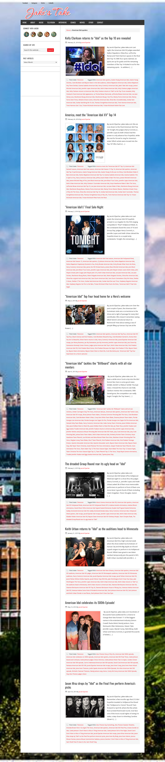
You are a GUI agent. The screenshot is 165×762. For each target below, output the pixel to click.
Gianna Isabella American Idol (88, 85)
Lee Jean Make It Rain (113, 186)
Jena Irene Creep (116, 665)
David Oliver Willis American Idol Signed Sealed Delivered (92, 508)
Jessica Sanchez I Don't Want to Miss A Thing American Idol (119, 739)
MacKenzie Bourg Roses (77, 189)
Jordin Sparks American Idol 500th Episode (102, 668)
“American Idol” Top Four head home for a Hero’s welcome (97, 296)
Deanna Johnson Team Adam (123, 417)
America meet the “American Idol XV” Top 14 (110, 166)
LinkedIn (51, 3)
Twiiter (43, 3)
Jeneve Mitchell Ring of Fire (78, 180)
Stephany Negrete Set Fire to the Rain (81, 284)
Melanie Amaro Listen (86, 100)
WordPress (133, 758)
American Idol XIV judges (83, 573)
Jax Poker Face (118, 426)
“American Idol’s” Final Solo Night (84, 207)
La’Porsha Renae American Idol (121, 94)
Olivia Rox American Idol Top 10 (90, 192)
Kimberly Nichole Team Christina (120, 434)
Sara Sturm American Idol (99, 278)
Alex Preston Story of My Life (105, 654)
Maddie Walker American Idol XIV (77, 516)
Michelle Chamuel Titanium (81, 671)
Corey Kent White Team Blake (104, 417)
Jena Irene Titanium (82, 668)
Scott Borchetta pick (112, 351)
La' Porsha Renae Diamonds (102, 94)
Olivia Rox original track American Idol (78, 278)
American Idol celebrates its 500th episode (79, 657)
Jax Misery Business (77, 342)
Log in (140, 758)
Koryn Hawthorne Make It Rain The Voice (123, 183)
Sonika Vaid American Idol (109, 192)
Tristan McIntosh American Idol (93, 105)
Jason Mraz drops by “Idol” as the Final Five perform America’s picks (100, 685)
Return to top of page (30, 758)
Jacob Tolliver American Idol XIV (127, 576)
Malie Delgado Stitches (114, 275)
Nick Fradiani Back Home (86, 348)
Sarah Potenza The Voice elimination (98, 446)
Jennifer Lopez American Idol (91, 88)
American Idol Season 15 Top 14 (105, 169)
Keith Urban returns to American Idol (99, 585)
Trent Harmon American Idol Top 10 (119, 195)
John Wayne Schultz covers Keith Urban (122, 270)
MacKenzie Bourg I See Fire (104, 97)
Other (91, 22)
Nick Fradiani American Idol (110, 440)
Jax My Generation (90, 342)
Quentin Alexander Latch (101, 443)
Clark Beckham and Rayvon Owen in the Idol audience (89, 83)
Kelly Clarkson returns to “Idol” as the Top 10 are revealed (98, 38)
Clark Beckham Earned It (120, 337)
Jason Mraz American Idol (125, 733)
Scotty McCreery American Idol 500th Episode (122, 671)
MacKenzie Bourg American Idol (84, 97)
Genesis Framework (121, 758)
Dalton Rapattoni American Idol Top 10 (91, 175)
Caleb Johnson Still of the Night (117, 730)
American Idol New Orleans (105, 570)
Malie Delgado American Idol (96, 275)
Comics (73, 22)
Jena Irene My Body (112, 736)
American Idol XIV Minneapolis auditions (105, 573)
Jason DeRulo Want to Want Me (79, 426)
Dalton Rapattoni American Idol (117, 83)
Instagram (34, 3)
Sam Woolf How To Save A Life (76, 742)
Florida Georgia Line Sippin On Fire (95, 420)
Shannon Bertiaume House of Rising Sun (108, 587)
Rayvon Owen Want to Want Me (95, 351)
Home (25, 22)
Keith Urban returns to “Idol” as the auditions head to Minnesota (101, 528)
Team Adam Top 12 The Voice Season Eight (94, 449)
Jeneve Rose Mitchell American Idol (116, 267)
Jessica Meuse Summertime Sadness (88, 739)
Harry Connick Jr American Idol (108, 85)
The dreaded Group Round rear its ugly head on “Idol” (95, 463)
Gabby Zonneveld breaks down (99, 511)
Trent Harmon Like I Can (74, 105)
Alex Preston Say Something (105, 725)
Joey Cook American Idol (121, 432)
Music (41, 22)
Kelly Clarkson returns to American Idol (82, 91)
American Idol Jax (99, 412)
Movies (82, 22)
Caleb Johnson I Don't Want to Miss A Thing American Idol (88, 730)
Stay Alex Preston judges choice (76, 674)
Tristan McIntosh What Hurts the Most (94, 198)
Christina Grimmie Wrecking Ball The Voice (114, 415)
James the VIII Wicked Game (95, 267)
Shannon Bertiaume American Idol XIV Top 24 (80, 587)
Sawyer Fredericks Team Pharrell (121, 446)
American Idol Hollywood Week (124, 258)
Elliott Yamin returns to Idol (88, 340)
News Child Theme (104, 758)
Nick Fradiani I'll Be (122, 348)
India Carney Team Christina (112, 423)
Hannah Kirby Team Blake (74, 423)
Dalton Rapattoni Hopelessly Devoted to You (80, 264)
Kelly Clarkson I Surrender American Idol (96, 183)
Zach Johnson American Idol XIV (118, 590)
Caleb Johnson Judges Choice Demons (92, 660)
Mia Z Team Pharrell (94, 440)
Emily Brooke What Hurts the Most (124, 264)
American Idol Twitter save (129, 412)
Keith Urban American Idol (109, 88)
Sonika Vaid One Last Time (110, 281)
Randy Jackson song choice (98, 671)
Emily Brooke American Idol (104, 264)
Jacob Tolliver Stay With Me (98, 579)
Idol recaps (79, 514)
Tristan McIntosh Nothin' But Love (114, 105)
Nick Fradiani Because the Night (105, 348)
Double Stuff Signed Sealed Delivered (123, 508)
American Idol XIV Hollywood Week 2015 (96, 505)
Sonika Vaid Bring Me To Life (85, 103)
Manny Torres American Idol (122, 97)
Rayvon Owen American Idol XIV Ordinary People (103, 516)
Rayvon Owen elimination (77, 351)
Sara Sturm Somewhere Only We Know (121, 278)
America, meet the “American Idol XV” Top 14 (90, 114)
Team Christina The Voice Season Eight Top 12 (80, 451)
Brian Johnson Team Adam (91, 415)
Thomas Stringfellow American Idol (106, 103)
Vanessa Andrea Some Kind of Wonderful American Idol (89, 590)
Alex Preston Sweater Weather (124, 725)
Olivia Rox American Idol (101, 100)
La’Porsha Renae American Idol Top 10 (78, 186)
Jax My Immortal (102, 342)
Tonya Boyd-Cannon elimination (127, 451)
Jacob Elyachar (85, 42)
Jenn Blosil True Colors (111, 180)
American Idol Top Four (118, 334)
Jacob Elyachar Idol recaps (92, 514)
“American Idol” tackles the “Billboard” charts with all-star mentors (98, 365)
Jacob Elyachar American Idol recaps (104, 576)
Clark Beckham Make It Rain (85, 417)
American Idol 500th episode (124, 654)
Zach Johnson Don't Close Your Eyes (102, 593)
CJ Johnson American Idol (106, 261)
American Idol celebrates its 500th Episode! (90, 602)
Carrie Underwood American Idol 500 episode (98, 663)
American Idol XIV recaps (74, 415)
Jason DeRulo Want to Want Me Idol (101, 426)
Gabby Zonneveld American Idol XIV (77, 511)
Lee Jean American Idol (98, 186)
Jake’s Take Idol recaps (126, 85)
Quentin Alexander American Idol (82, 443)
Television (51, 22)
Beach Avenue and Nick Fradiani (82, 337)
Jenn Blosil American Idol (95, 180)
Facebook (25, 3)
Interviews (63, 22)
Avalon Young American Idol (120, 80)
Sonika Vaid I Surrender (125, 192)
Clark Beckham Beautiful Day (102, 337)
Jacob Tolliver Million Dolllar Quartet (77, 579)
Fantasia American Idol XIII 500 (76, 665)
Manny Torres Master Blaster (113, 189)
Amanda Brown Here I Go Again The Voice (79, 728)
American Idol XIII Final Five (118, 728)
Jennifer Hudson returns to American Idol (102, 429)
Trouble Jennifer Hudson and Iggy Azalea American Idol (83, 454)
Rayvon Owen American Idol (118, 443)
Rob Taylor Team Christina (78, 446)
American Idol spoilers (103, 80)
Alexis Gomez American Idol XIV (106, 502)
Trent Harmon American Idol (127, 103)
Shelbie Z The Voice (78, 281)
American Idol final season (85, 169)
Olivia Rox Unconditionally (118, 100)
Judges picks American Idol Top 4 (99, 345)
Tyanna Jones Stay (107, 454)
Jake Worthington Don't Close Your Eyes (120, 579)
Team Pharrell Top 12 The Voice (106, 451)
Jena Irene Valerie (124, 736)
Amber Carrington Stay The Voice (82, 412)
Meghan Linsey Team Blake (79, 440)
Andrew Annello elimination (118, 505)
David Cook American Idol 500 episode (126, 663)
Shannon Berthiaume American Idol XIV (124, 585)
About (32, 22)
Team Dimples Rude (126, 516)
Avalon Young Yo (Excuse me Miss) (112, 172)
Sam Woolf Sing (91, 742)
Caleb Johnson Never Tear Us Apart (116, 660)
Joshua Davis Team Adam (84, 434)
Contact (100, 22)
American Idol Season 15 (74, 261)
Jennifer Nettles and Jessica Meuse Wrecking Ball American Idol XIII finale (89, 432)
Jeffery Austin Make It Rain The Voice (107, 178)
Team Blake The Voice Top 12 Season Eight (122, 449)
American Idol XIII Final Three (118, 657)
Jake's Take (82, 13)
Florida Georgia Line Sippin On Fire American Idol (122, 420)
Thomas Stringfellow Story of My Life (95, 195)
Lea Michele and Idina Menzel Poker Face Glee (97, 437)
